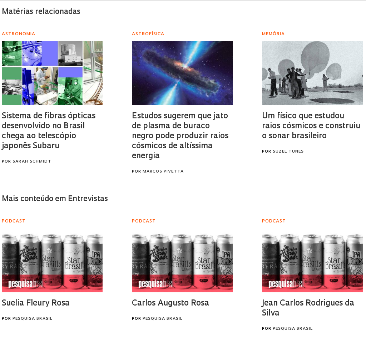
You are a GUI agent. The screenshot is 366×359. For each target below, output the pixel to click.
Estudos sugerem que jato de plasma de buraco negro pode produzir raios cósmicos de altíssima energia (180, 136)
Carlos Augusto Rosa (170, 303)
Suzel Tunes (288, 152)
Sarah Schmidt (32, 162)
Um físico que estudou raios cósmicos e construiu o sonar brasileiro (311, 126)
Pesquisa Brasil (33, 319)
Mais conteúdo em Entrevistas (55, 199)
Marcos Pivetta (163, 172)
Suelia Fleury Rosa (36, 303)
